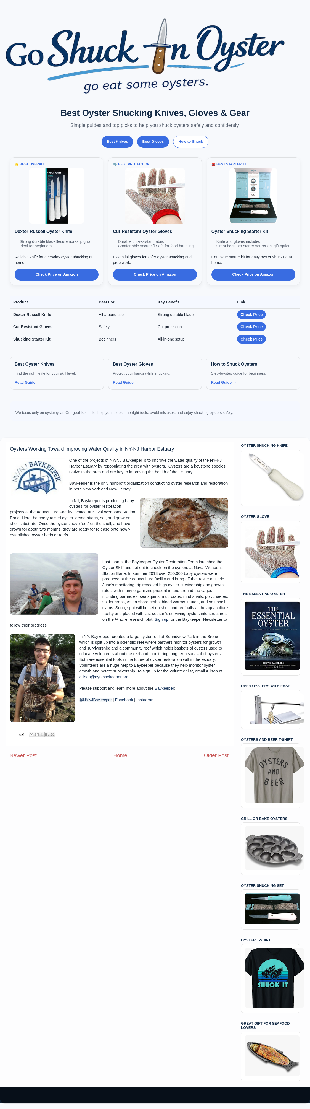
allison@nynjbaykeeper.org (103, 677)
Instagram (145, 700)
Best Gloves (153, 141)
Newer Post (23, 755)
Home (120, 755)
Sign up (161, 619)
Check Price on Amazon (57, 274)
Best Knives (117, 141)
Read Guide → (27, 382)
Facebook (124, 700)
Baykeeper (164, 688)
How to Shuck (190, 141)
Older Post (216, 755)
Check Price (251, 314)
